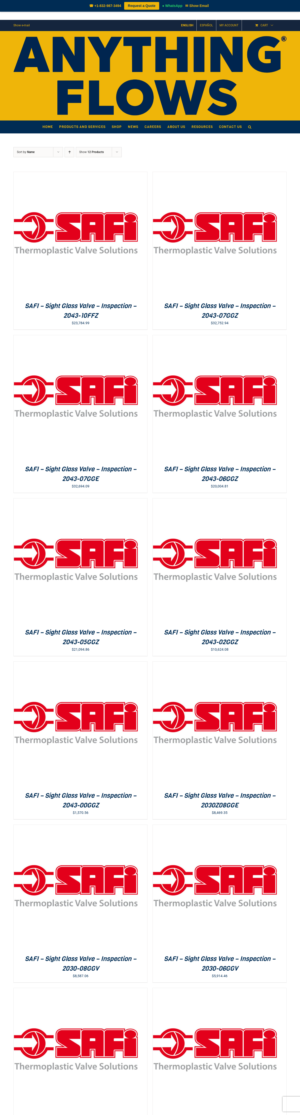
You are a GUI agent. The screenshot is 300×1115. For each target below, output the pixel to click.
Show (91, 152)
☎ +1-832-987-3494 (105, 6)
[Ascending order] (69, 152)
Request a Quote (141, 6)
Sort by (26, 152)
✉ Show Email (197, 6)
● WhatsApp (172, 6)
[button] (250, 127)
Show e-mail (21, 25)
